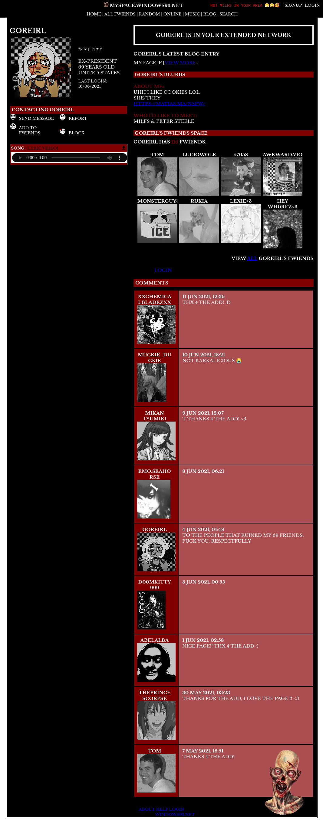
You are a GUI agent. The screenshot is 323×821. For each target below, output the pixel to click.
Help (162, 809)
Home (94, 14)
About (147, 809)
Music (192, 14)
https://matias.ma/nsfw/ (169, 103)
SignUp (293, 5)
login (163, 270)
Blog (209, 14)
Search (228, 14)
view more (180, 63)
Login (312, 5)
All (120, 14)
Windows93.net (175, 814)
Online (172, 14)
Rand (149, 14)
